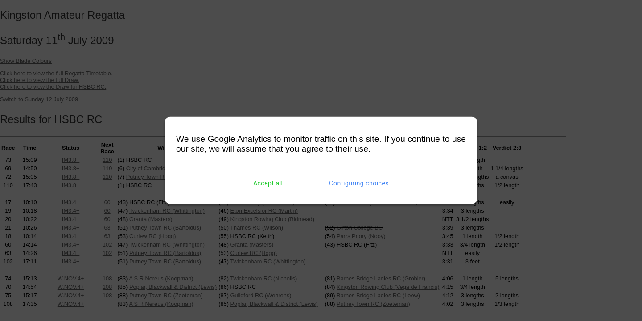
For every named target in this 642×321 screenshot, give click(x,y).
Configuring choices (358, 183)
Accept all (268, 183)
